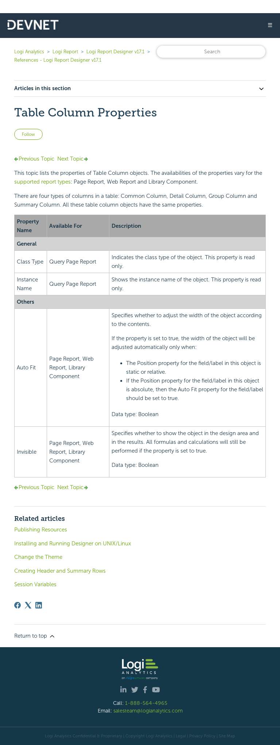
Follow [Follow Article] (28, 134)
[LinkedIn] (38, 605)
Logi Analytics (29, 51)
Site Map (227, 735)
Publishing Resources (40, 529)
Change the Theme (38, 557)
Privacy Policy (202, 735)
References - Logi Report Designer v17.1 (57, 60)
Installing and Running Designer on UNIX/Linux (72, 543)
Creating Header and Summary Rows (60, 571)
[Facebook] (17, 605)
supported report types (42, 181)
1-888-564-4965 (146, 703)
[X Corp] (28, 605)
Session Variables (35, 584)
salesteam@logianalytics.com (148, 710)
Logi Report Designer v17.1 (115, 51)
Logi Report (65, 51)
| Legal (180, 735)
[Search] (211, 51)
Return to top (35, 636)
